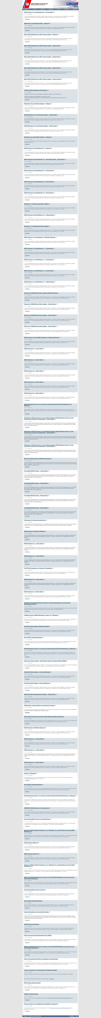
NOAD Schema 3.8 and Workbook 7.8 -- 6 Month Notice (39, 215)
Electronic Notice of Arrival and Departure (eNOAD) (59, 998)
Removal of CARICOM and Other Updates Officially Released (41, 293)
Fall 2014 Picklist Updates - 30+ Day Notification (37, 672)
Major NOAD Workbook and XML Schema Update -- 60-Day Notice (42, 56)
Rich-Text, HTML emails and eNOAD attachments (37, 458)
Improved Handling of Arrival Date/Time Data (36, 912)
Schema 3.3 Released (30, 773)
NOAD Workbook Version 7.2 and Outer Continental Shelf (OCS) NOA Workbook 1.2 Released (49, 795)
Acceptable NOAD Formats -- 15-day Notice (36, 471)
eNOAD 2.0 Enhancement (31, 994)
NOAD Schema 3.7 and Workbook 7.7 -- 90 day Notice (38, 270)
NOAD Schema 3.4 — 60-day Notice (34, 750)
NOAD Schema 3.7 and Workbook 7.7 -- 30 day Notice (38, 248)
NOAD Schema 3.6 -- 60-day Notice (33, 382)
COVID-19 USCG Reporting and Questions (35, 90)
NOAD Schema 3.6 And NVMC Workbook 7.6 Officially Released (41, 337)
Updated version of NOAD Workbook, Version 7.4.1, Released (41, 615)
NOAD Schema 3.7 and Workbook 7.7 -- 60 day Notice (38, 259)
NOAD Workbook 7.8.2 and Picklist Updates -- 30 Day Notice (40, 114)
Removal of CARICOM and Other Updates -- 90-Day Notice (40, 326)
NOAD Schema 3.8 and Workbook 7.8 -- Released (37, 148)
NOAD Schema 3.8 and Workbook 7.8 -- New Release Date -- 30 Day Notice (44, 159)
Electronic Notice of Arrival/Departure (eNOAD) (61, 1007)
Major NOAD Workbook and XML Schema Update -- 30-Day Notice (42, 45)
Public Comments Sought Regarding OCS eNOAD (38, 935)
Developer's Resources (30, 778)
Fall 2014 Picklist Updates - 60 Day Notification (37, 683)
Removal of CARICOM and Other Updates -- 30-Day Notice (40, 304)
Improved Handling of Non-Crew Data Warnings (37, 819)
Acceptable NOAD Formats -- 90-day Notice (36, 508)
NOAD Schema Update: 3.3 (31, 842)
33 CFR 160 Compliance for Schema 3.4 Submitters (38, 568)
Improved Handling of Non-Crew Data (34, 889)
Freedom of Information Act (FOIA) (35, 1016)
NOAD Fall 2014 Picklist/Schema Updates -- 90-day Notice (40, 694)
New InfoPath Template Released (33, 637)
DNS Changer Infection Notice (32, 983)
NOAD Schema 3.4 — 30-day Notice (34, 739)
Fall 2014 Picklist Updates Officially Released (36, 626)
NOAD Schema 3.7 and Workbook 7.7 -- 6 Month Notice (39, 281)
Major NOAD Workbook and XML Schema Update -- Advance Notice (42, 79)
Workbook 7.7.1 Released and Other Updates (36, 226)
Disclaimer (26, 1016)
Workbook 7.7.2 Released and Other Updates (36, 204)
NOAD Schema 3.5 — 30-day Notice (34, 556)
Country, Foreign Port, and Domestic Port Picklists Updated (40, 970)
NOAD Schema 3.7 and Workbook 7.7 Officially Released (39, 237)
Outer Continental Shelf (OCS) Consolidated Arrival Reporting (41, 959)
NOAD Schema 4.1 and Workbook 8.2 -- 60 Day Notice (39, 12)
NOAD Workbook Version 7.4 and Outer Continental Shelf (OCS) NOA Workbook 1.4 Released (49, 648)
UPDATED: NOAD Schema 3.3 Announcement (36, 808)
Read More (27, 19)
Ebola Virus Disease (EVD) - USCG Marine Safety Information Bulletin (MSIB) (45, 661)
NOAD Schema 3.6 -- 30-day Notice (33, 359)
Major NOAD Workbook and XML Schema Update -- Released (41, 34)
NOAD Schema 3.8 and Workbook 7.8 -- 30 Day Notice (39, 170)
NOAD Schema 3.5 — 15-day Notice (34, 543)
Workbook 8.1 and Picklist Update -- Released (36, 23)
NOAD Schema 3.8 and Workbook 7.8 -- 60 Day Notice (39, 181)
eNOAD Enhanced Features (31, 924)
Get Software (71, 1016)
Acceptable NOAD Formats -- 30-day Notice (36, 483)
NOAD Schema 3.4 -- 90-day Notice (33, 762)
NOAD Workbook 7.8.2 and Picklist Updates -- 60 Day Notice (40, 126)
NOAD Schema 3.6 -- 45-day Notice (33, 371)
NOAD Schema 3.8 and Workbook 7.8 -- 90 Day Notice (39, 192)
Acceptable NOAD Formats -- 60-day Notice (36, 495)
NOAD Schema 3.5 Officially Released (34, 531)
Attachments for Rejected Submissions (35, 520)
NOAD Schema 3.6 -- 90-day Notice (33, 393)
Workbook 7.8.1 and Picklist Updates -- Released (37, 137)
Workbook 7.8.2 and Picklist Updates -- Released (37, 103)
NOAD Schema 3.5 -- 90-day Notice (33, 591)
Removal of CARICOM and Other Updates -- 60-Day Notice (40, 315)
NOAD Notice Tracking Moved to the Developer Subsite (39, 705)
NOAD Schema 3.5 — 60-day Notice (34, 579)
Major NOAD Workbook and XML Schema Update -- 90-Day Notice (42, 68)
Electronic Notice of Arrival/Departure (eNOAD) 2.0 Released (40, 1004)
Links (77, 1016)
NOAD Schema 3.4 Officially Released (34, 727)
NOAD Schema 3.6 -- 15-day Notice (33, 348)
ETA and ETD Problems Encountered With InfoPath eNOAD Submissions (44, 716)
